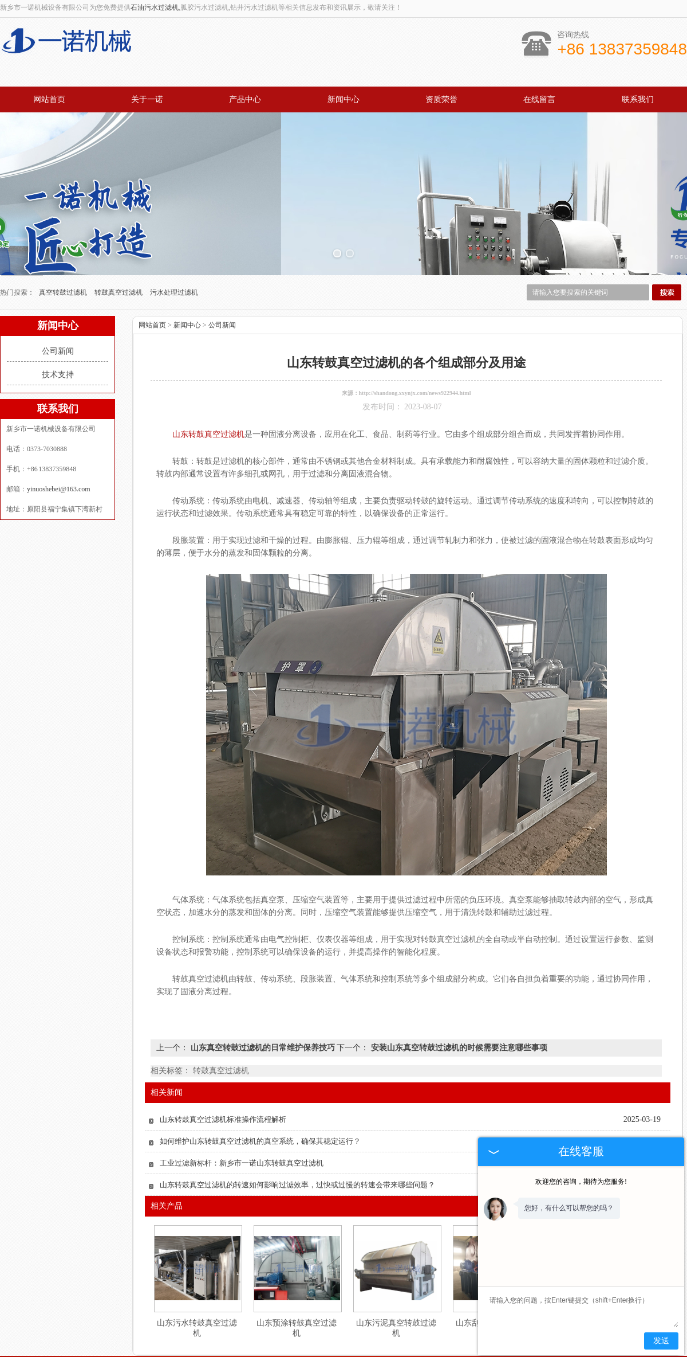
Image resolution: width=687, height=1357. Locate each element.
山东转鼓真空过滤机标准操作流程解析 (223, 1050)
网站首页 (49, 99)
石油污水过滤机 (155, 7)
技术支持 (58, 305)
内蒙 (358, 1350)
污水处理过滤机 (174, 223)
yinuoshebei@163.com (58, 420)
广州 (312, 1350)
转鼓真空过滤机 (119, 223)
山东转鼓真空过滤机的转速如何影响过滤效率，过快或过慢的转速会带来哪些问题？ (297, 1115)
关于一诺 (147, 99)
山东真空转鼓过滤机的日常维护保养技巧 (262, 978)
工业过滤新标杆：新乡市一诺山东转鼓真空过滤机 (241, 1093)
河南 (389, 1350)
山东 (374, 1350)
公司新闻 (58, 281)
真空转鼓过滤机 (64, 223)
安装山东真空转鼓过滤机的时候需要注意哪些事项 (458, 978)
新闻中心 (343, 99)
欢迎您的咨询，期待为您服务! (581, 1182)
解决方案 (449, 1305)
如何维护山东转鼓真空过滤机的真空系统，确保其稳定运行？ (260, 1071)
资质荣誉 (441, 99)
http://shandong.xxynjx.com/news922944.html (415, 323)
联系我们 (638, 99)
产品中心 (245, 99)
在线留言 (539, 99)
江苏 (327, 1350)
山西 (420, 1350)
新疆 (405, 1350)
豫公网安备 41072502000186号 (343, 1342)
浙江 (343, 1350)
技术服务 (378, 1305)
